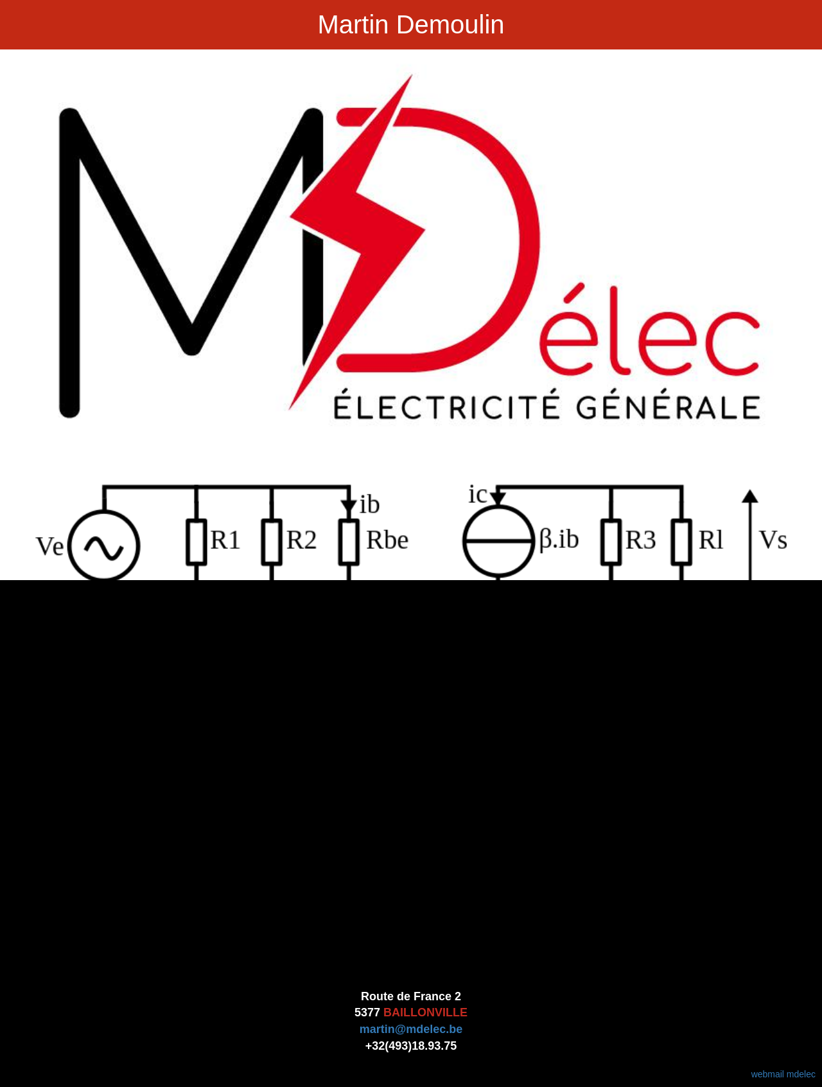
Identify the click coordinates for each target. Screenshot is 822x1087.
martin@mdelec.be (411, 1029)
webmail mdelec (783, 1074)
